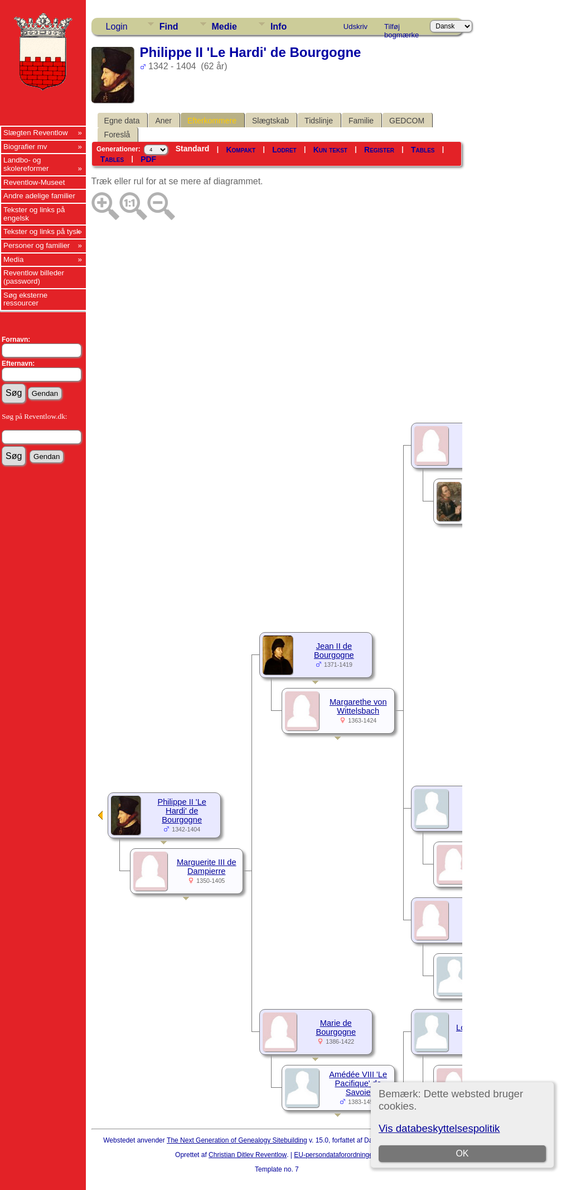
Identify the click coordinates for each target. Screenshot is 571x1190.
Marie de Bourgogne (336, 1027)
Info (278, 26)
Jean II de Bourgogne (334, 650)
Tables (422, 149)
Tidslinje (318, 120)
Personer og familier (36, 245)
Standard (193, 148)
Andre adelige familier (39, 196)
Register (379, 149)
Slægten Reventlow (35, 132)
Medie (224, 26)
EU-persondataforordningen (335, 1155)
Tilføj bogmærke (401, 28)
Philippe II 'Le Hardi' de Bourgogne (181, 810)
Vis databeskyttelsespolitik (439, 1128)
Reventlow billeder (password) (33, 277)
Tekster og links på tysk (41, 231)
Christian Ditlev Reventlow (248, 1155)
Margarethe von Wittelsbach (358, 706)
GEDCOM (406, 120)
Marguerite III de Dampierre (206, 867)
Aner (163, 120)
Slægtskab (270, 120)
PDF (148, 159)
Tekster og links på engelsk (34, 213)
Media (13, 259)
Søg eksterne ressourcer (25, 299)
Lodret (284, 149)
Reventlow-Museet (34, 182)
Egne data (122, 120)
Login (117, 26)
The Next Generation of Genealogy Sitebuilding (237, 1140)
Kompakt (240, 149)
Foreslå (117, 134)
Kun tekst (330, 149)
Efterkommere (211, 120)
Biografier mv (25, 146)
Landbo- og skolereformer (26, 164)
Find (168, 26)
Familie (361, 120)
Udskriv (355, 26)
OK (462, 1153)
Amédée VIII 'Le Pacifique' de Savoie (358, 1083)
